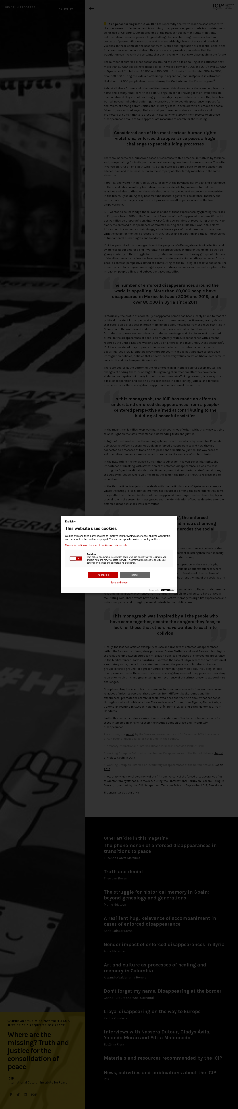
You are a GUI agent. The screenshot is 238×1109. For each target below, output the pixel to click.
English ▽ (70, 521)
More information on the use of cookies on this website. (96, 545)
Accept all (103, 574)
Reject (135, 574)
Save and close (119, 582)
